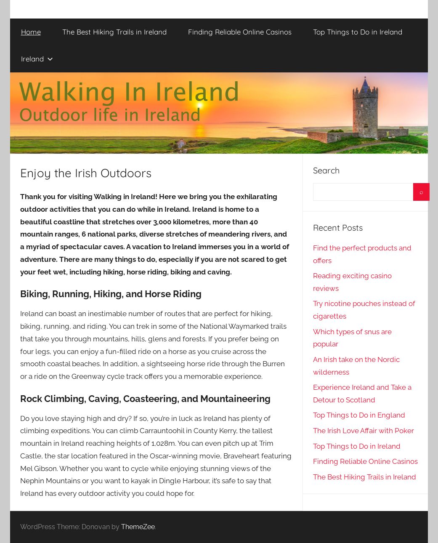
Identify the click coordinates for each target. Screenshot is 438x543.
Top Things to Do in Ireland (357, 31)
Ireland (37, 58)
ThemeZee (138, 527)
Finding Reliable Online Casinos (240, 31)
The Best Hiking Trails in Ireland (114, 31)
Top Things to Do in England (359, 415)
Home (31, 31)
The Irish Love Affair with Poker (363, 430)
